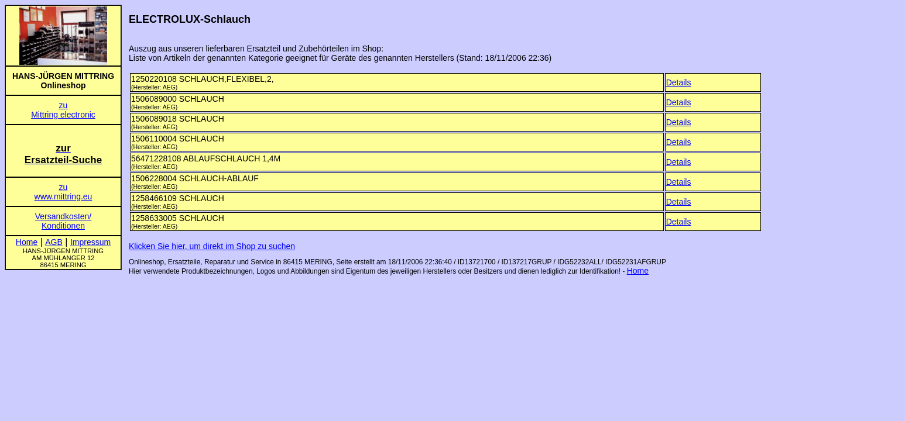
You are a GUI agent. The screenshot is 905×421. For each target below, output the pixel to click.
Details (678, 82)
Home (638, 270)
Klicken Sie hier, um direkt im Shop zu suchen (212, 246)
